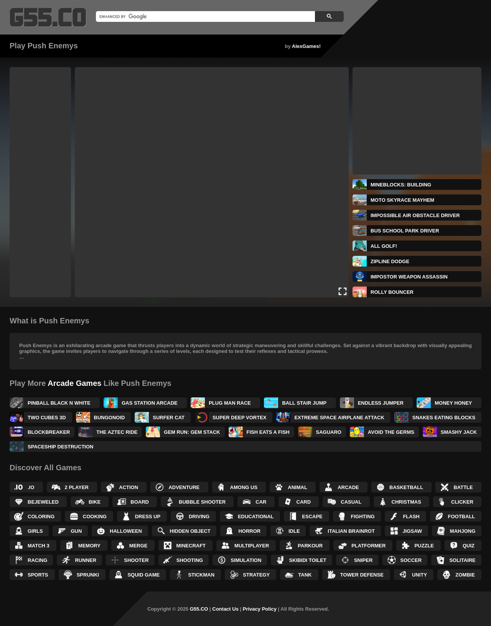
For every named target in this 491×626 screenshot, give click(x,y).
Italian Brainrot (351, 531)
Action (128, 487)
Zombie (465, 575)
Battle (463, 487)
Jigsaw (412, 531)
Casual (351, 502)
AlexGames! (306, 46)
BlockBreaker (49, 432)
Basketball (406, 487)
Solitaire (462, 560)
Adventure (183, 487)
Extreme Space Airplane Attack (339, 417)
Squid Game (143, 575)
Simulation (246, 560)
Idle (294, 531)
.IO (31, 487)
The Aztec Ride (116, 432)
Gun (76, 531)
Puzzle (424, 546)
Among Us (244, 487)
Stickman (201, 575)
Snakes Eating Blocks (443, 417)
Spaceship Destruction (60, 447)
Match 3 (38, 546)
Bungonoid (109, 417)
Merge (138, 546)
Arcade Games (74, 383)
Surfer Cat (169, 417)
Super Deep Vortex (240, 417)
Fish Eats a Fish (268, 432)
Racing (37, 560)
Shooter (136, 560)
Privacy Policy (260, 609)
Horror (249, 531)
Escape (312, 516)
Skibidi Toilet (307, 560)
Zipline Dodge (390, 261)
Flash (411, 516)
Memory (89, 546)
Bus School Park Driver (405, 231)
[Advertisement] (40, 182)
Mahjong (462, 531)
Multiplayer (251, 546)
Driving (199, 516)
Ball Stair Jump (304, 403)
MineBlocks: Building (401, 185)
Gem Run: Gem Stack (192, 432)
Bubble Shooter (202, 502)
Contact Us (225, 609)
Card (304, 502)
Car (260, 502)
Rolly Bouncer (392, 292)
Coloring (41, 516)
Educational (256, 516)
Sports (38, 575)
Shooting (189, 560)
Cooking (95, 516)
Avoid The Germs (391, 432)
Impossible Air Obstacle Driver (415, 215)
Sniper (363, 560)
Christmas (406, 502)
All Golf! (384, 246)
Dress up (147, 516)
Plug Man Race (230, 403)
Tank (304, 575)
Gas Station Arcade (150, 403)
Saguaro (328, 432)
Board (139, 502)
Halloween (126, 531)
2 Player (77, 487)
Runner (85, 560)
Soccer (411, 560)
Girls (35, 531)
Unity (419, 575)
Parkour (310, 546)
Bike (95, 502)
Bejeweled (43, 502)
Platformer (368, 546)
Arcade (348, 487)
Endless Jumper (381, 403)
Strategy (256, 575)
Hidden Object (190, 531)
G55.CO (199, 609)
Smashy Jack (459, 432)
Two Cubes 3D (47, 417)
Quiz (469, 546)
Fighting (363, 516)
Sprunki (88, 575)
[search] (204, 16)
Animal (297, 487)
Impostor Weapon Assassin (409, 277)
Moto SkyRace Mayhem (402, 200)
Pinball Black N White (59, 403)
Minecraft (191, 546)
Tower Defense (362, 575)
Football (461, 516)
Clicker (462, 502)
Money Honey (453, 403)
